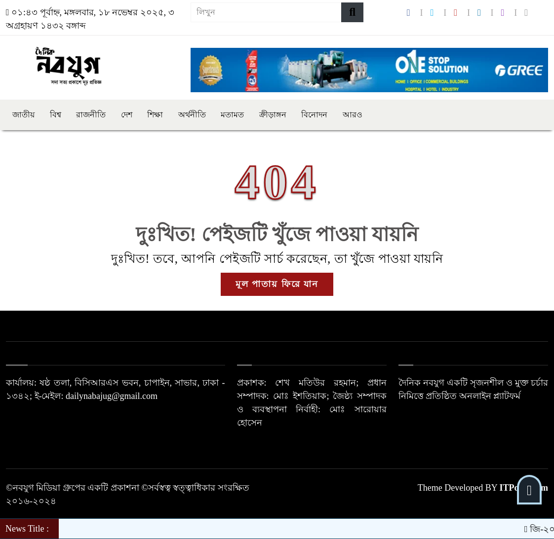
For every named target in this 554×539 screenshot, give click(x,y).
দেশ (126, 114)
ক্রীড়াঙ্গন (272, 114)
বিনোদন (314, 114)
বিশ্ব (55, 114)
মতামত (232, 114)
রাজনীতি (91, 114)
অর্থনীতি (192, 114)
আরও (352, 114)
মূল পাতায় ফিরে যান (277, 284)
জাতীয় (23, 114)
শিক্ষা (155, 114)
